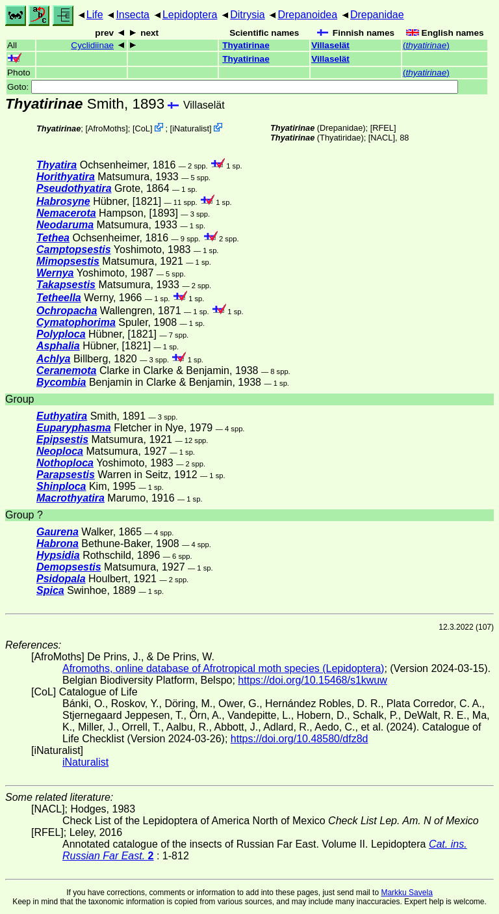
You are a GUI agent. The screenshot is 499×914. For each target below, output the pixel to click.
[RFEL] (383, 128)
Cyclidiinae (92, 45)
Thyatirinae (246, 45)
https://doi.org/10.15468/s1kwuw (312, 680)
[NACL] (381, 137)
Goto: (232, 87)
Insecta (132, 14)
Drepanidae (377, 14)
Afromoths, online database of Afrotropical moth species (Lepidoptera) (223, 668)
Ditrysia (247, 14)
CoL (142, 128)
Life (94, 14)
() (426, 45)
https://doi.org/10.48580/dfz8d (299, 738)
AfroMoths (106, 128)
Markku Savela (406, 892)
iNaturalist (190, 128)
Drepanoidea (307, 14)
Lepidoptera (190, 14)
